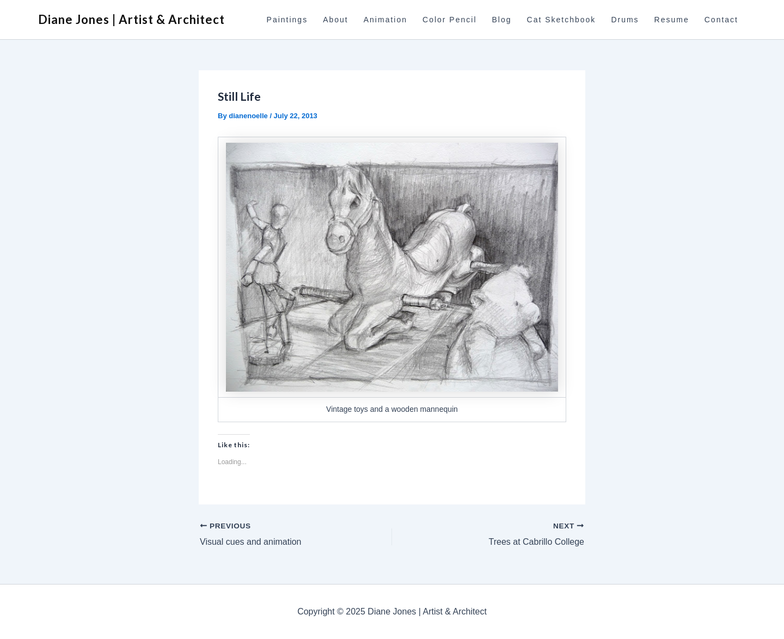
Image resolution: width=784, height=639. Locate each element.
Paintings (287, 19)
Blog (502, 19)
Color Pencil (449, 19)
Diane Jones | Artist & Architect (131, 19)
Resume (671, 19)
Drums (625, 19)
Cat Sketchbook (561, 19)
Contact (721, 19)
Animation (385, 19)
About (335, 19)
